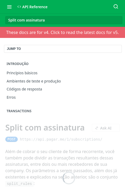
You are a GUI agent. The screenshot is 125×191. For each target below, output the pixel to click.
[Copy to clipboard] (107, 139)
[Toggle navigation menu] (9, 7)
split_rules (19, 184)
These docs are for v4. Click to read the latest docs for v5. (62, 32)
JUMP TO (14, 49)
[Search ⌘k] (116, 7)
